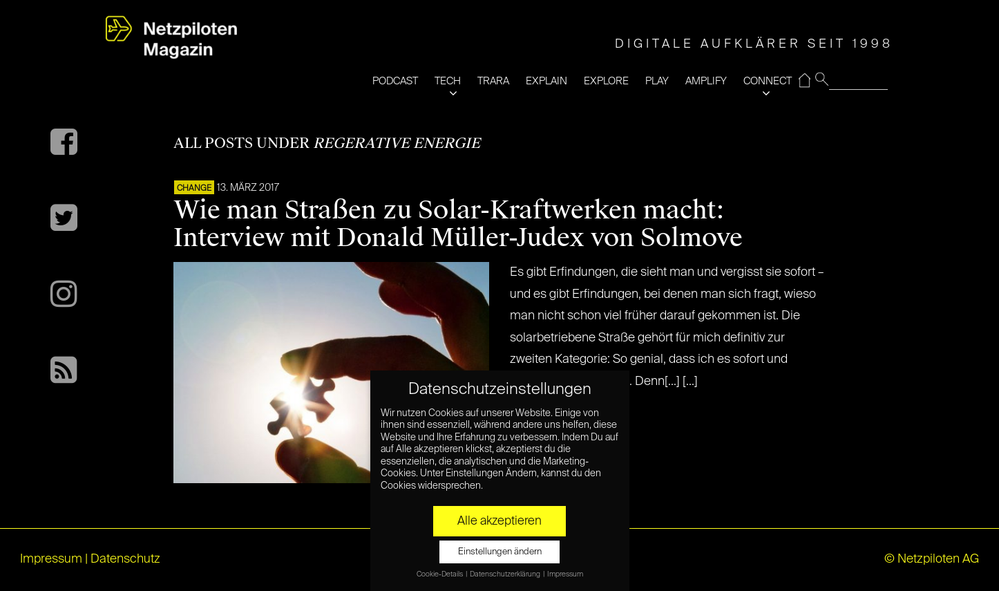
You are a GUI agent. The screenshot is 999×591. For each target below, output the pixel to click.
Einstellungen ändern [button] (500, 551)
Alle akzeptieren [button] (499, 521)
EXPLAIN (546, 81)
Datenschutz (125, 559)
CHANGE (194, 189)
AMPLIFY (706, 81)
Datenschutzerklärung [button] (506, 574)
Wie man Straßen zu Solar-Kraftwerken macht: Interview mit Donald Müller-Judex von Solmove (458, 224)
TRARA (493, 81)
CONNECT (767, 81)
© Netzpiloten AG (931, 559)
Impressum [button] (565, 574)
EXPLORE (606, 81)
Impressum (51, 559)
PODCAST (395, 81)
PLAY (657, 81)
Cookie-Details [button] (440, 574)
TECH (448, 81)
